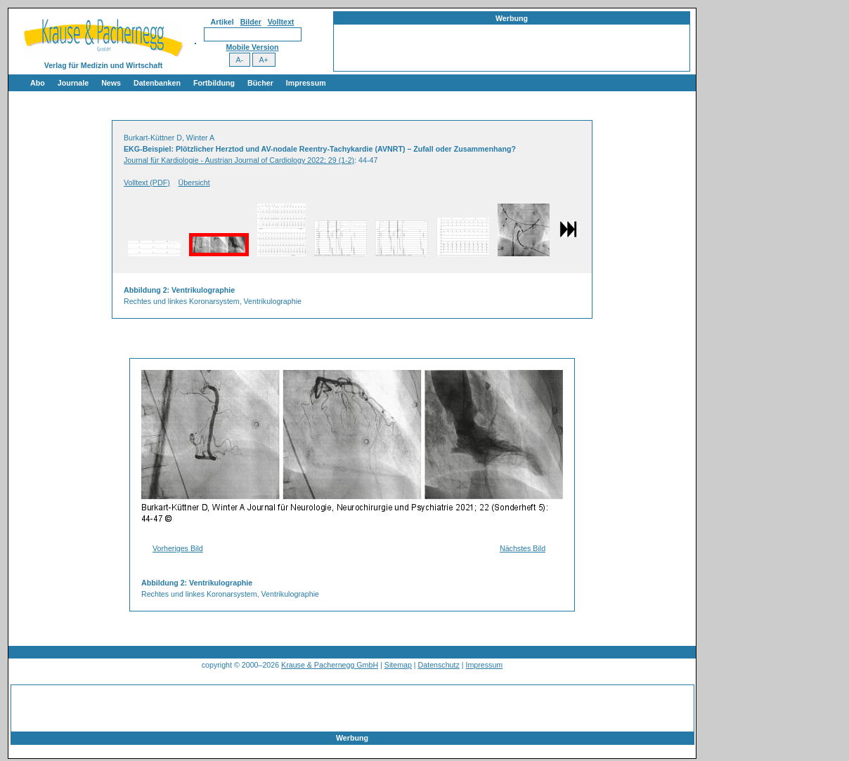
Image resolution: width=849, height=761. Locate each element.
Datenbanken (157, 83)
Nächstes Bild (522, 548)
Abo (37, 83)
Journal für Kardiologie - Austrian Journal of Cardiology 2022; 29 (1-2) (239, 160)
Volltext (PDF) (147, 182)
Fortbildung (214, 83)
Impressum (306, 83)
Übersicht (194, 182)
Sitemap (398, 665)
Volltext (281, 22)
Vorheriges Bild (178, 548)
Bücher (260, 83)
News (111, 83)
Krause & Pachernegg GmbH (329, 665)
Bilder (250, 22)
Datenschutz (439, 665)
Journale (73, 83)
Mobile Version (252, 47)
